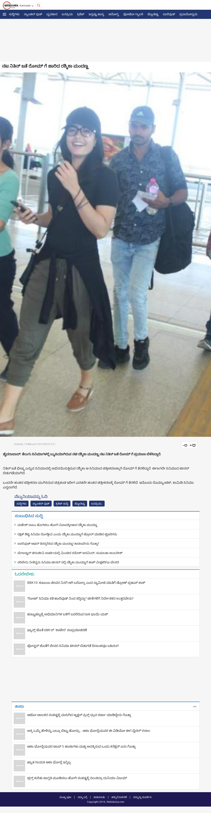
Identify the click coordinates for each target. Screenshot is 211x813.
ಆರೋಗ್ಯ (114, 14)
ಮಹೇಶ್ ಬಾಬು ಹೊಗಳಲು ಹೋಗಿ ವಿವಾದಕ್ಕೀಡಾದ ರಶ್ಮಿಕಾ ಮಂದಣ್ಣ (57, 525)
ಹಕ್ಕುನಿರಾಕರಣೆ (119, 797)
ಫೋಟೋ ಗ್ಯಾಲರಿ (133, 14)
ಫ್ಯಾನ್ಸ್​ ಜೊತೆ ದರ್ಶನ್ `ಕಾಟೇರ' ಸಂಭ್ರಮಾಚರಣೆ (57, 630)
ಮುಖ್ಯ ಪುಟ (65, 797)
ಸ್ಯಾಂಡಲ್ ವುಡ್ (33, 14)
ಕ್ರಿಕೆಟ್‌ (80, 14)
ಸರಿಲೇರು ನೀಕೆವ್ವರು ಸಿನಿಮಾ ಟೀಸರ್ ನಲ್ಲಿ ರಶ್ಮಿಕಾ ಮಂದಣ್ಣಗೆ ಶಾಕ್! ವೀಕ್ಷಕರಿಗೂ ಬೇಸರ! (68, 562)
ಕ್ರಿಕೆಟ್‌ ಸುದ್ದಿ (62, 503)
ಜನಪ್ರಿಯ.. (96, 503)
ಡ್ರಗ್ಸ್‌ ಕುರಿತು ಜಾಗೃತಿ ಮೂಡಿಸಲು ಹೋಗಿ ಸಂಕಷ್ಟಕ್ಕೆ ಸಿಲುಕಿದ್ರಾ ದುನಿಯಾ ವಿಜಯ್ (77, 778)
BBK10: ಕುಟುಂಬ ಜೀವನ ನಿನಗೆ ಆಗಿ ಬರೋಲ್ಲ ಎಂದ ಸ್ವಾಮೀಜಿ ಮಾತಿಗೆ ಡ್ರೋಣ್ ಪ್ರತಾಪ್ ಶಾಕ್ (86, 582)
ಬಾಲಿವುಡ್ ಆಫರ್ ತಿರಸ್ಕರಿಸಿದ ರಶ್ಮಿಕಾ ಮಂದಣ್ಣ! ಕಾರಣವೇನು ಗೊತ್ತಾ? (58, 543)
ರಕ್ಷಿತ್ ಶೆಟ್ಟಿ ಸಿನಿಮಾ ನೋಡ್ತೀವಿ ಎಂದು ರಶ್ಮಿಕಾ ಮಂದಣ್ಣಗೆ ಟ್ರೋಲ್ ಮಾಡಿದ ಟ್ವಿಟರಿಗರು (67, 534)
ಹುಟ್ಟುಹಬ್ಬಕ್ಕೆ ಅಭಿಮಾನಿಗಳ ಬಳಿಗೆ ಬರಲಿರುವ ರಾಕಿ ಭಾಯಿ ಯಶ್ (67, 614)
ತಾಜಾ (19, 706)
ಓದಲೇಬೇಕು (24, 574)
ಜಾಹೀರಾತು (99, 797)
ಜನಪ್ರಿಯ (67, 14)
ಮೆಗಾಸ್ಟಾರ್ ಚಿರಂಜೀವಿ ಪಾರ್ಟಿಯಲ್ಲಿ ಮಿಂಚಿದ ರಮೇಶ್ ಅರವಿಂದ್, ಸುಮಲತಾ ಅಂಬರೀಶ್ (69, 553)
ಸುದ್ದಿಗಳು (14, 14)
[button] (4, 14)
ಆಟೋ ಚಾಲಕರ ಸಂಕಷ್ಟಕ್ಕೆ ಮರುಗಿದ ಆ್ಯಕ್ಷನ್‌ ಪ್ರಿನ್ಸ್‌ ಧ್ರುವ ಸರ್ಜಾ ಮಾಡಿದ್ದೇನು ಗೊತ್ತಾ (79, 715)
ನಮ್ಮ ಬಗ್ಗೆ (82, 797)
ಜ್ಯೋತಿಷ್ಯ (153, 14)
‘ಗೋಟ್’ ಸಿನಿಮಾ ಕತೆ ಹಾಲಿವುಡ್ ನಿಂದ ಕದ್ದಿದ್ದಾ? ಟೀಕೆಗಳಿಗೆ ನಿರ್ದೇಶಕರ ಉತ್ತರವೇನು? (80, 598)
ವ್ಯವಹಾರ (51, 14)
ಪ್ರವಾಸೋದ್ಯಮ (188, 14)
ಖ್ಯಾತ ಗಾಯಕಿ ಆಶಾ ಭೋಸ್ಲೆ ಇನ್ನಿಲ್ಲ (49, 762)
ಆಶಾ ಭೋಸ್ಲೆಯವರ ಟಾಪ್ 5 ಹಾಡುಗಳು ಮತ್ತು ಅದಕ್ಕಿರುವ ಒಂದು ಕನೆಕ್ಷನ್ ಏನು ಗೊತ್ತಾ (81, 746)
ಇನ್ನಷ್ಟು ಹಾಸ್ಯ (96, 14)
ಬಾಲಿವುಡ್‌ (169, 14)
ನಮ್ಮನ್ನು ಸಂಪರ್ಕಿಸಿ (142, 797)
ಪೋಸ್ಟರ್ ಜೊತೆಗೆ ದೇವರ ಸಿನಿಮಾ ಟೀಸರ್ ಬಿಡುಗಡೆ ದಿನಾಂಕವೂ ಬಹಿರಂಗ (73, 645)
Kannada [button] (26, 5)
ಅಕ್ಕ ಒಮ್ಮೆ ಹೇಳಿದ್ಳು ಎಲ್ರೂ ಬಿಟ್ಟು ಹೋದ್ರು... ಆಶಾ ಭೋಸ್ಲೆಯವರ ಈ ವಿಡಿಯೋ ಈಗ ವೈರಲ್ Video (88, 730)
